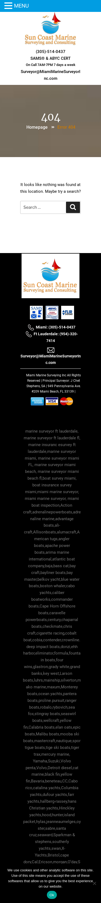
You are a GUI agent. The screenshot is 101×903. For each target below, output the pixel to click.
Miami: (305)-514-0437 (51, 327)
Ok (52, 895)
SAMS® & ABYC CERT (50, 58)
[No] (94, 883)
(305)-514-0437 (50, 51)
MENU (21, 5)
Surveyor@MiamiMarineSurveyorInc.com (50, 355)
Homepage (37, 127)
